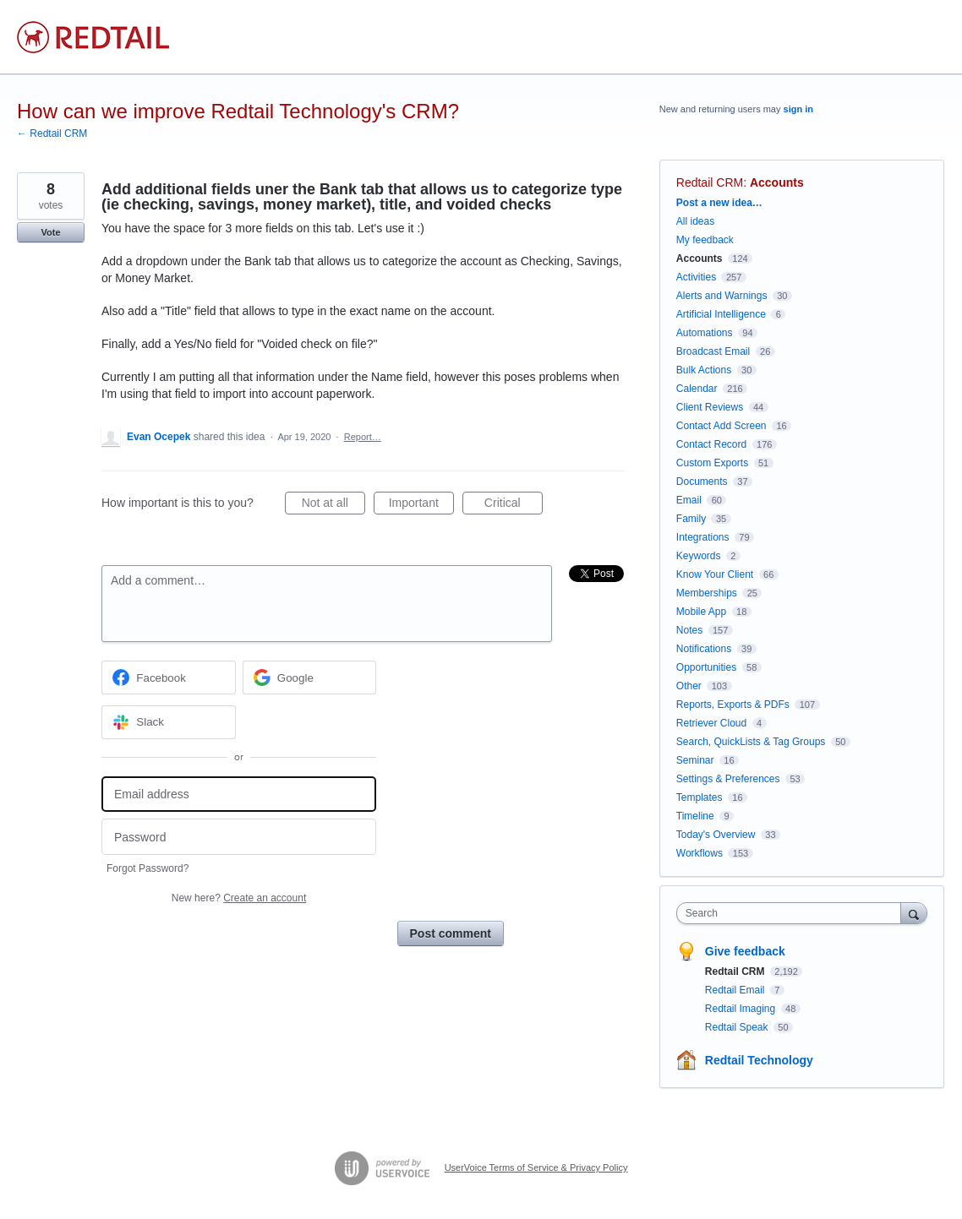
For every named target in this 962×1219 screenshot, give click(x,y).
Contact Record (711, 444)
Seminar (695, 760)
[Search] (913, 912)
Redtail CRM (709, 182)
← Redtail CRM (52, 133)
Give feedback (745, 951)
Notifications (703, 649)
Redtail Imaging (742, 1009)
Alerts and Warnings (722, 296)
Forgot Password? (148, 868)
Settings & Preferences (728, 779)
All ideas (695, 221)
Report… (362, 437)
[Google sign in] (310, 677)
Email (689, 500)
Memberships (706, 593)
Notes (689, 630)
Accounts (777, 182)
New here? (239, 898)
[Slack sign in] (168, 722)
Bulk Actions (703, 370)
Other (689, 686)
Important (421, 505)
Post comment (450, 933)
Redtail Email (736, 990)
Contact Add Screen (721, 426)
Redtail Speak (738, 1027)
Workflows (699, 853)
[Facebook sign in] (168, 677)
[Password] (238, 837)
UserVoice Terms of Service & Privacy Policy (536, 1167)
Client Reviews (709, 407)
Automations (704, 333)
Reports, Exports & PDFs (733, 704)
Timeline (695, 816)
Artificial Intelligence (721, 314)
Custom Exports (712, 463)
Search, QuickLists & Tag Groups (751, 742)
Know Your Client (714, 574)
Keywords (698, 556)
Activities (696, 277)
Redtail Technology (759, 1060)
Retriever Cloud (711, 723)
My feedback (705, 240)
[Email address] (238, 794)
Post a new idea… (719, 203)
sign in (798, 109)
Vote (50, 232)
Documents (702, 481)
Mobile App (701, 612)
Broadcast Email (713, 351)
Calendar (697, 389)
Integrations (703, 537)
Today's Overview (716, 835)
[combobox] (793, 913)
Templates (699, 797)
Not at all (333, 505)
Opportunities (706, 667)
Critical (513, 505)
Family (691, 519)
